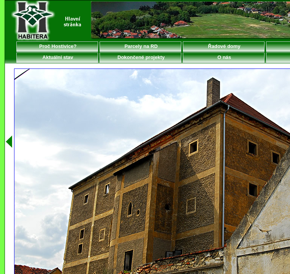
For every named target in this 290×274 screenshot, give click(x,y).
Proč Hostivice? (57, 46)
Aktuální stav (57, 57)
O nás (223, 57)
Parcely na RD (140, 46)
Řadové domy (224, 46)
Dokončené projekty (140, 57)
